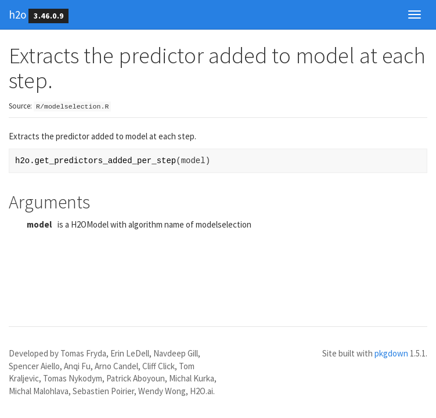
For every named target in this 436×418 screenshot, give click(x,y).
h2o (17, 14)
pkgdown (391, 353)
